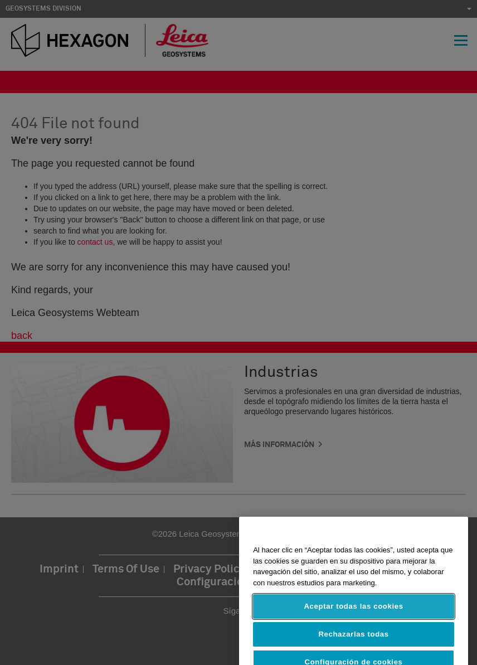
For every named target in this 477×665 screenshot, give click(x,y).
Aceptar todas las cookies (353, 613)
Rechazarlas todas (353, 641)
